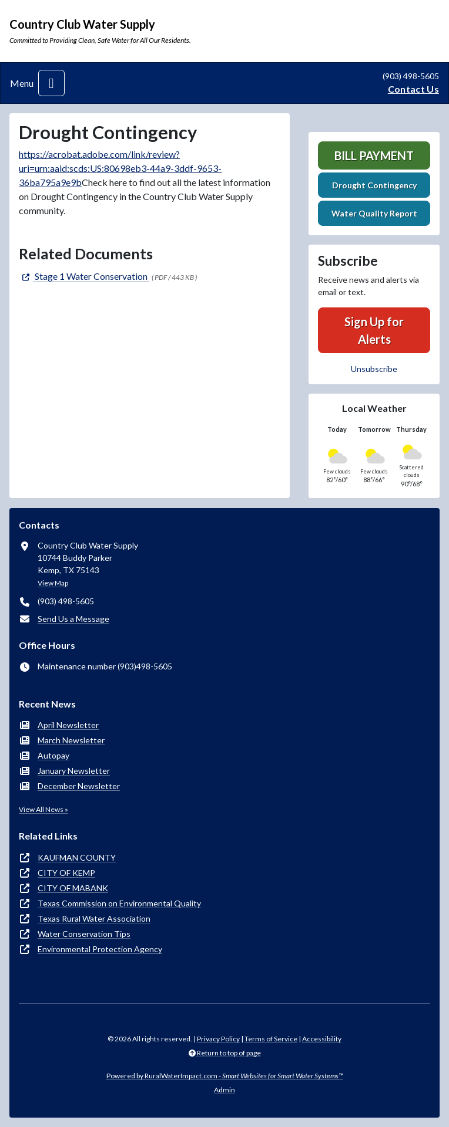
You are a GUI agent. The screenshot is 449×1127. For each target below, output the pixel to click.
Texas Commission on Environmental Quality (119, 903)
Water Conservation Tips (84, 934)
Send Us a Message (73, 619)
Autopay (53, 755)
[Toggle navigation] (51, 83)
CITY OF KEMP (66, 873)
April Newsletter (68, 725)
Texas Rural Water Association (94, 918)
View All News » (43, 809)
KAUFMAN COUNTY (77, 857)
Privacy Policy (218, 1038)
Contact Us (413, 88)
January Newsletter (74, 771)
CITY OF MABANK (73, 888)
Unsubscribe (374, 369)
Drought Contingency (374, 185)
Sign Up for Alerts (374, 330)
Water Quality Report (374, 213)
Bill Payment (374, 155)
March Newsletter (71, 740)
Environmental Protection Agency (100, 949)
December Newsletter (79, 786)
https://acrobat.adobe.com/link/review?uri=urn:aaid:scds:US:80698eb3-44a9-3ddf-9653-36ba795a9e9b (120, 168)
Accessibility (321, 1038)
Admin (224, 1089)
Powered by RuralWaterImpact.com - (224, 1075)
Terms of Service (270, 1038)
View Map (53, 582)
